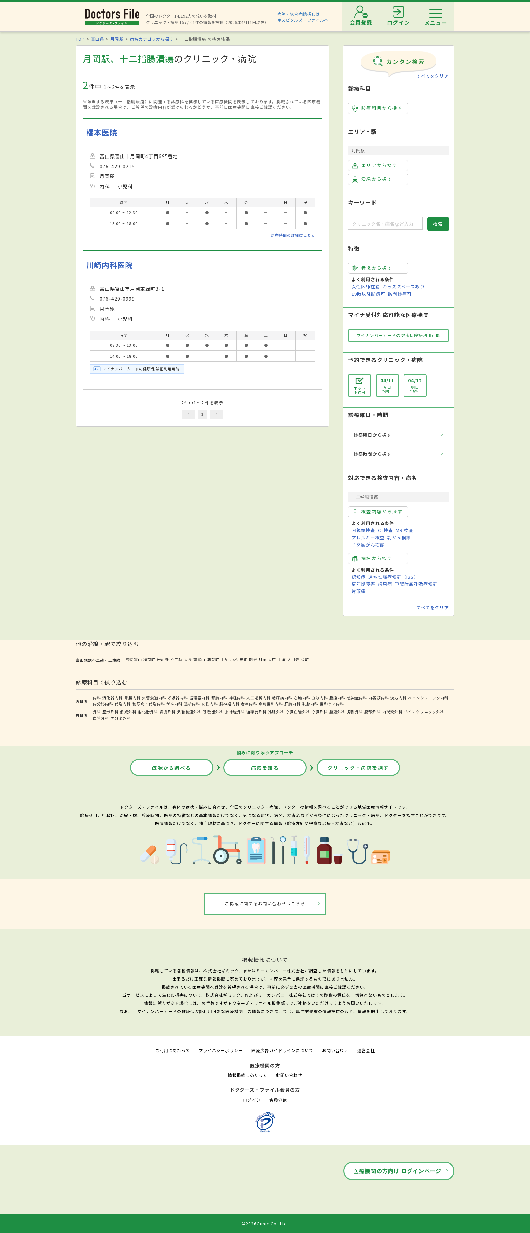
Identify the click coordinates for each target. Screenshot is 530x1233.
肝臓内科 (292, 703)
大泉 (188, 659)
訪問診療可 (400, 294)
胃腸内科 (132, 697)
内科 (97, 697)
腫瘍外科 (337, 711)
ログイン (252, 1100)
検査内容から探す (377, 511)
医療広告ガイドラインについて (282, 1050)
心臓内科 (302, 697)
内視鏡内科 (378, 697)
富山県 (97, 39)
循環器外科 (256, 711)
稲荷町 (149, 659)
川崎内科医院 (109, 265)
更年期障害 (363, 584)
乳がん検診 (399, 537)
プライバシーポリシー (221, 1050)
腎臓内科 (219, 697)
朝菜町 (213, 659)
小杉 (234, 659)
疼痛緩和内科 (271, 703)
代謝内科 (123, 703)
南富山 (199, 659)
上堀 (225, 659)
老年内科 (249, 703)
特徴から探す (372, 268)
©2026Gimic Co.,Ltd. (265, 1223)
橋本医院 (101, 132)
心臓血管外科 (298, 711)
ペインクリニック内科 (428, 697)
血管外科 (101, 718)
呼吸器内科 (178, 697)
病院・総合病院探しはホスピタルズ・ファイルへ (303, 17)
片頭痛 (359, 591)
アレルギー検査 (368, 537)
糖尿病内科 (282, 697)
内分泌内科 (103, 703)
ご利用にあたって (172, 1050)
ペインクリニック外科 (424, 711)
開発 (253, 659)
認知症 (359, 577)
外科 (97, 711)
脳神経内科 (229, 703)
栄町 (305, 659)
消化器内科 (112, 697)
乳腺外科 (276, 711)
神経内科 (237, 697)
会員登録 (278, 1100)
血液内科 (320, 697)
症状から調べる (171, 767)
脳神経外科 (235, 711)
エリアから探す (374, 165)
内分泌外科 (121, 718)
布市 (244, 659)
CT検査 (385, 530)
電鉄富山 (133, 659)
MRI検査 (404, 530)
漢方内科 (398, 697)
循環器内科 (199, 697)
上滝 (282, 659)
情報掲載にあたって (247, 1075)
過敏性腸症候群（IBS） (393, 577)
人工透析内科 (258, 697)
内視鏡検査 (363, 530)
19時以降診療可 (368, 294)
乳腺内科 (310, 703)
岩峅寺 (163, 659)
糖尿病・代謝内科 (148, 703)
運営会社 (366, 1050)
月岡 (263, 659)
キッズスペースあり (404, 286)
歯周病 (385, 584)
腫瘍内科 (337, 697)
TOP (80, 39)
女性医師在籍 (366, 286)
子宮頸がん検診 (368, 544)
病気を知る (265, 767)
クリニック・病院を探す (358, 767)
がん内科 (174, 703)
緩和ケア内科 (332, 703)
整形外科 (110, 711)
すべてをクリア (432, 76)
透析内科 (192, 703)
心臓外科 (320, 711)
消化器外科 (148, 711)
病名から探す (372, 558)
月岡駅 (116, 39)
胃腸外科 (168, 711)
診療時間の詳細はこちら (293, 235)
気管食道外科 (189, 711)
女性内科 (209, 703)
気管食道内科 (154, 697)
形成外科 (128, 711)
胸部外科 (355, 711)
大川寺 (293, 659)
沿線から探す (372, 179)
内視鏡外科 (392, 711)
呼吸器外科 (213, 711)
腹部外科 (372, 711)
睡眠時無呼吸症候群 (416, 584)
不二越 (176, 659)
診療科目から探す (377, 108)
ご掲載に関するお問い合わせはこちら (265, 903)
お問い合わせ (335, 1050)
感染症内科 (357, 697)
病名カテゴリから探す (152, 39)
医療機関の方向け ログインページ (397, 1171)
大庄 (272, 659)
